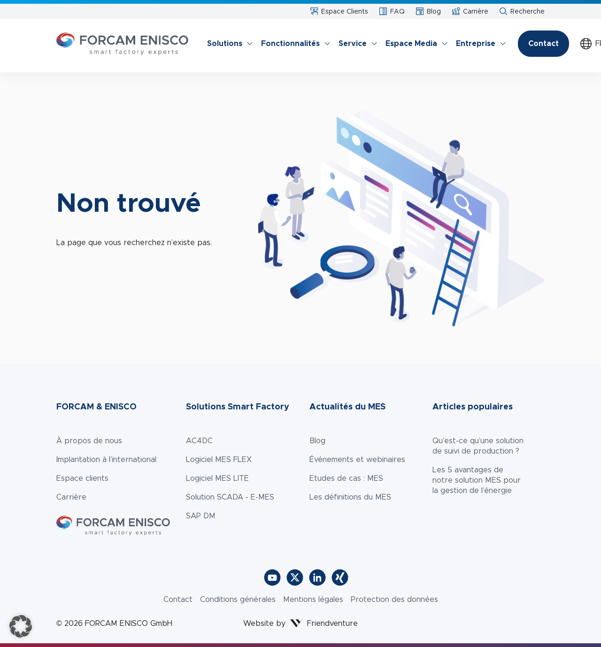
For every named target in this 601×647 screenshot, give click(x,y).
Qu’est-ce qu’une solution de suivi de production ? (478, 445)
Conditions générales (238, 599)
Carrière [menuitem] (470, 11)
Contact (543, 43)
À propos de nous (89, 440)
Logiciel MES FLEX (219, 459)
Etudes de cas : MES (346, 478)
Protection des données (394, 599)
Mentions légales (313, 599)
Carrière (71, 497)
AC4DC (199, 440)
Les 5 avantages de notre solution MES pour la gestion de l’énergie (476, 480)
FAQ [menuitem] (392, 11)
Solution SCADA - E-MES (230, 497)
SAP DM (201, 515)
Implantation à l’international (106, 459)
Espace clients (82, 478)
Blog (317, 440)
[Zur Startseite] (122, 43)
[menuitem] (227, 43)
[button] (20, 626)
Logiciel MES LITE (217, 478)
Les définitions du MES (350, 497)
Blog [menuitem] (428, 11)
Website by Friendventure (300, 623)
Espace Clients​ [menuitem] (339, 11)
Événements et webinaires (357, 459)
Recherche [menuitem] (522, 11)
